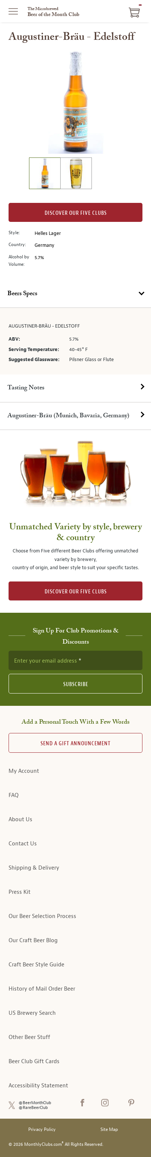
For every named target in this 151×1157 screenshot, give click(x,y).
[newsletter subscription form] (75, 660)
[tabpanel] (75, 341)
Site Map (109, 1129)
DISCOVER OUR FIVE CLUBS (76, 592)
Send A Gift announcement (75, 743)
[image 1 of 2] (44, 174)
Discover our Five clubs (76, 213)
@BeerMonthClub (35, 1102)
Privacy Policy (42, 1129)
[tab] (75, 294)
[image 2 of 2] (75, 174)
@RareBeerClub (33, 1107)
